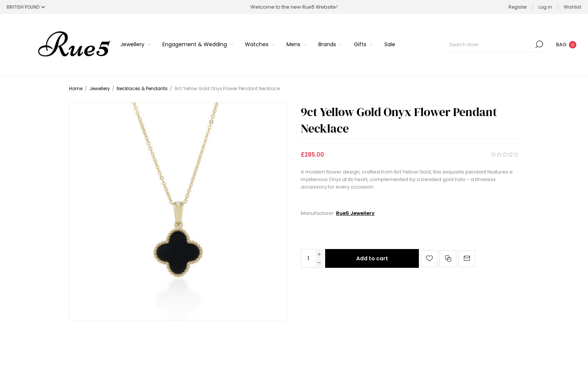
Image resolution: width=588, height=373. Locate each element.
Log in (545, 7)
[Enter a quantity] (308, 258)
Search (539, 44)
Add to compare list (448, 258)
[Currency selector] (26, 7)
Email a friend (466, 258)
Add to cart (372, 258)
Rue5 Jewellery (355, 213)
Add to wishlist (429, 258)
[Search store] (496, 44)
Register (517, 7)
